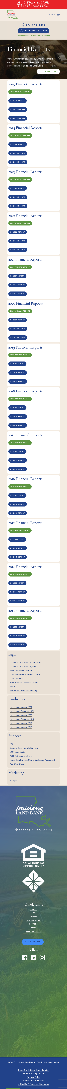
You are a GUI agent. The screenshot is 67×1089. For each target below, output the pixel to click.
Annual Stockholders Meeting (23, 690)
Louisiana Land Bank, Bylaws (23, 666)
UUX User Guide (17, 752)
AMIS (12, 686)
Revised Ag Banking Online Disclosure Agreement (32, 760)
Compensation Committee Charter (25, 674)
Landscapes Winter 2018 (21, 727)
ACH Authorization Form (21, 756)
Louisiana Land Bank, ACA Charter (25, 662)
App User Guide (17, 764)
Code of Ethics (16, 678)
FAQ (11, 744)
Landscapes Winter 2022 (21, 707)
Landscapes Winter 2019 (21, 723)
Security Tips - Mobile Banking (24, 748)
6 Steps (13, 780)
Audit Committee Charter (21, 670)
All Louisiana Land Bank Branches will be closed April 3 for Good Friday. (33, 4)
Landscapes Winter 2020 (21, 715)
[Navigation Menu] (54, 14)
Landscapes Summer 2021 (22, 711)
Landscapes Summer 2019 (22, 719)
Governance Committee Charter (24, 682)
